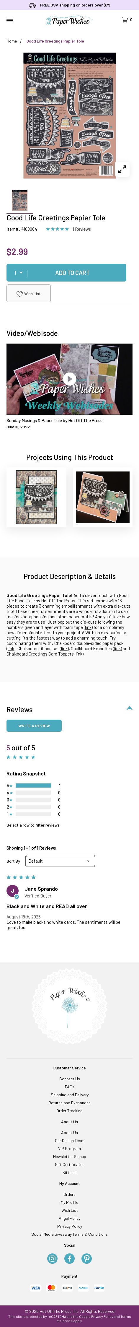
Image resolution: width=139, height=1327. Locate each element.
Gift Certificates (69, 1164)
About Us (69, 1132)
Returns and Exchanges (70, 1102)
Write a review (34, 725)
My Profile (69, 1202)
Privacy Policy (69, 1226)
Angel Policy (69, 1218)
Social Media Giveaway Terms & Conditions (69, 1234)
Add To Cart (72, 272)
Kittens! (69, 1172)
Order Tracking (69, 1110)
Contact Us (69, 1078)
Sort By (13, 861)
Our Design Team (69, 1140)
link (88, 627)
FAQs (69, 1086)
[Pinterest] (86, 1259)
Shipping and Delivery (70, 1094)
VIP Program (69, 1148)
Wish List (29, 294)
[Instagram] (52, 1259)
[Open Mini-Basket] (127, 20)
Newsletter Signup (69, 1156)
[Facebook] (69, 1259)
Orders (69, 1194)
